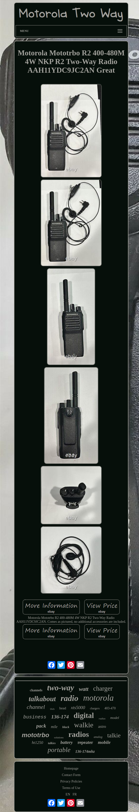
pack (41, 726)
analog (98, 737)
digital (84, 715)
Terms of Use (71, 788)
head (62, 708)
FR (75, 794)
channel (36, 707)
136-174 (60, 717)
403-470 (110, 708)
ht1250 (37, 742)
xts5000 (78, 707)
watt (83, 689)
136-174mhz (85, 751)
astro (102, 726)
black (65, 727)
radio (69, 698)
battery (66, 742)
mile (54, 727)
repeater (85, 742)
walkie (83, 725)
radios (78, 734)
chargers (95, 708)
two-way (60, 687)
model (114, 718)
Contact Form (71, 775)
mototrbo (35, 735)
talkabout (42, 699)
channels (36, 690)
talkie (114, 735)
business (34, 717)
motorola (98, 698)
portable (59, 749)
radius (102, 718)
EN (68, 794)
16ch (52, 709)
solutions (59, 737)
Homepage (71, 768)
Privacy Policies (71, 781)
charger (103, 688)
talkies (52, 743)
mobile (104, 742)
